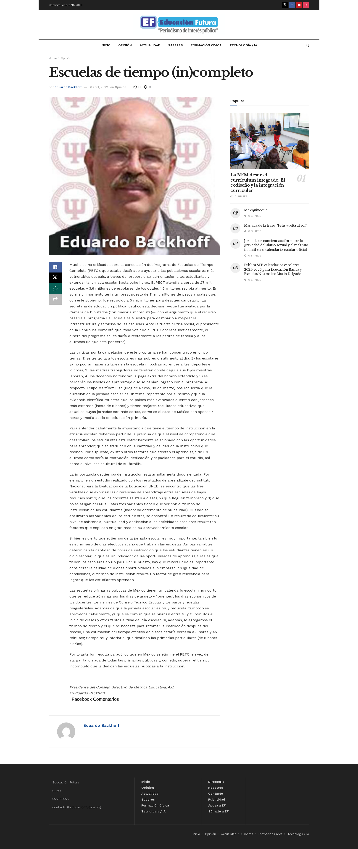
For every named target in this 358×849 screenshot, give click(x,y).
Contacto (215, 793)
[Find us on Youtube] (299, 5)
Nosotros (215, 787)
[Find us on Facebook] (292, 5)
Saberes (175, 45)
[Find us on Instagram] (306, 5)
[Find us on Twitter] (285, 5)
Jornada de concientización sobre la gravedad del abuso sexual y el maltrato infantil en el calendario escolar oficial (276, 245)
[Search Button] (307, 45)
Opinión (125, 45)
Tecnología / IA (243, 45)
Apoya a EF (217, 805)
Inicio (106, 45)
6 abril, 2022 (99, 87)
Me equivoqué (255, 210)
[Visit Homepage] (179, 24)
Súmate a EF (218, 811)
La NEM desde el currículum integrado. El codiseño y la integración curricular (257, 182)
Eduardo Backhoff (68, 87)
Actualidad (150, 45)
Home (53, 58)
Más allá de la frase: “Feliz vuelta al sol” (275, 225)
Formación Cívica (206, 45)
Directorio (216, 781)
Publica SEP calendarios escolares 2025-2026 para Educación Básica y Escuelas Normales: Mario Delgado (273, 269)
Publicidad (216, 799)
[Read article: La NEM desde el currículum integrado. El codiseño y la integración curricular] (269, 141)
